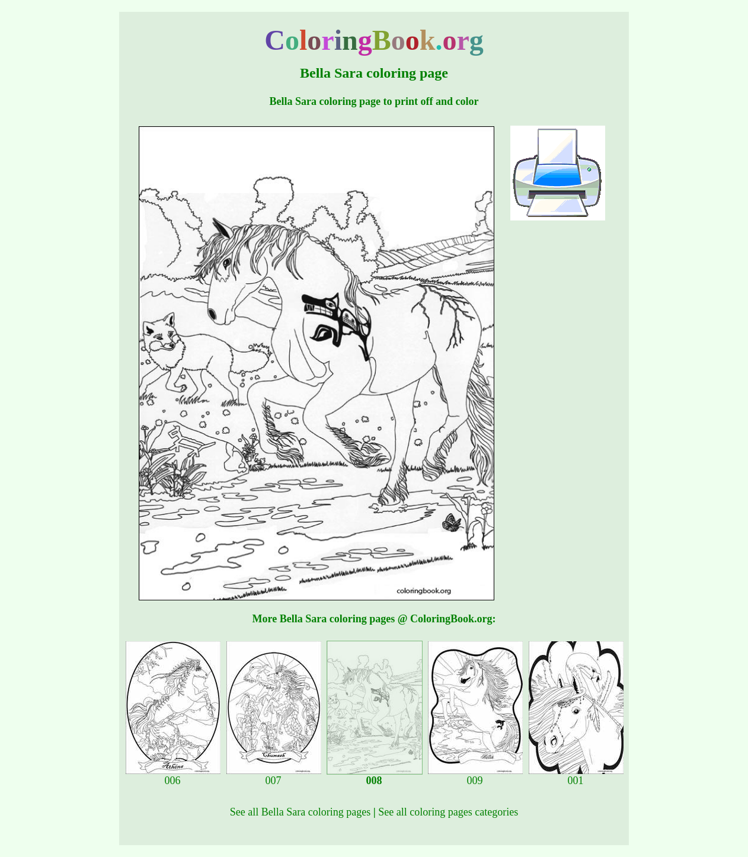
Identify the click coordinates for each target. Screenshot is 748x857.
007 (274, 775)
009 (475, 775)
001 (576, 775)
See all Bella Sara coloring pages (300, 812)
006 (173, 775)
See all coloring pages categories (448, 812)
